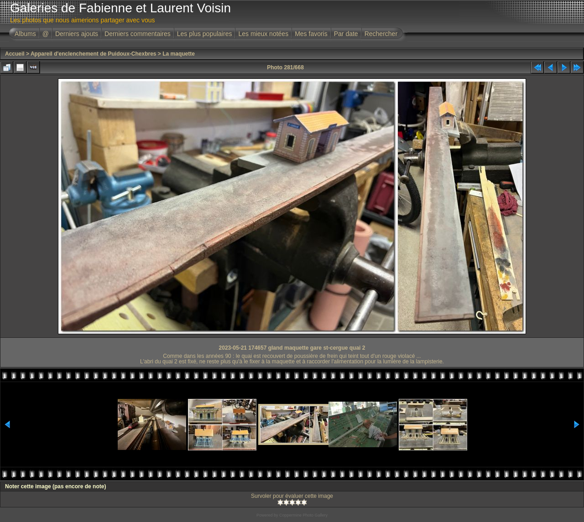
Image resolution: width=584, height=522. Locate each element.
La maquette (178, 54)
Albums (25, 33)
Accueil (15, 54)
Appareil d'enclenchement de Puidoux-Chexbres (93, 54)
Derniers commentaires (137, 33)
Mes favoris (311, 33)
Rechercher (381, 33)
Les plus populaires (204, 33)
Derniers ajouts (76, 33)
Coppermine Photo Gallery (303, 515)
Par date (346, 33)
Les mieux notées (263, 33)
